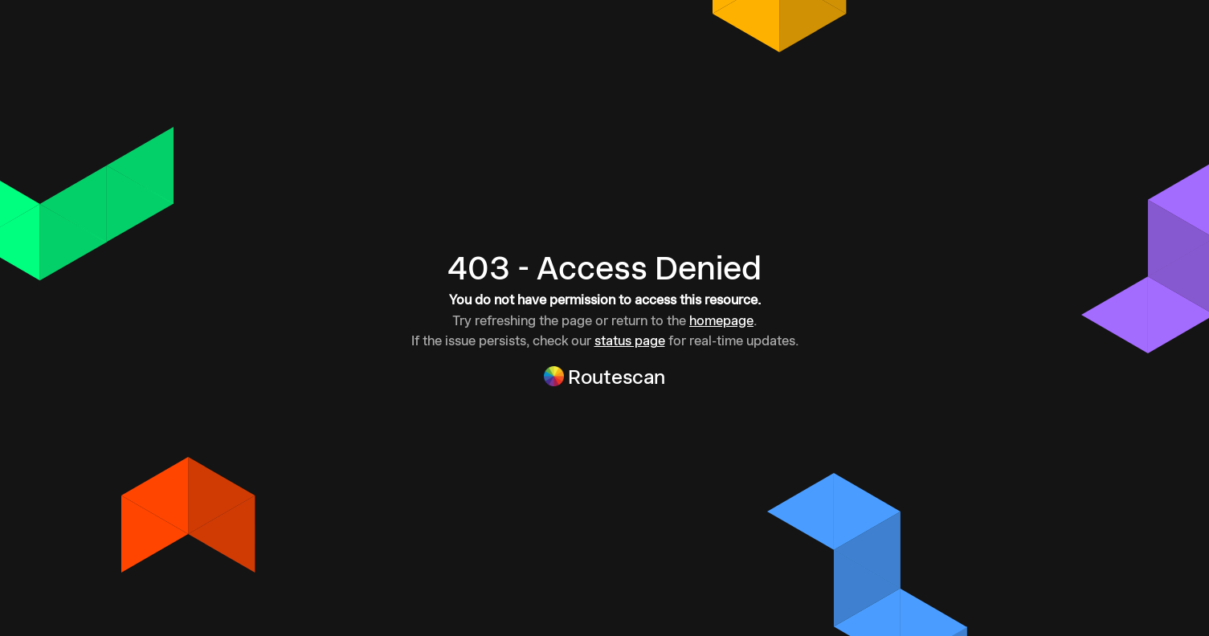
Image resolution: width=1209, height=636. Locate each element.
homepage (721, 320)
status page (629, 340)
